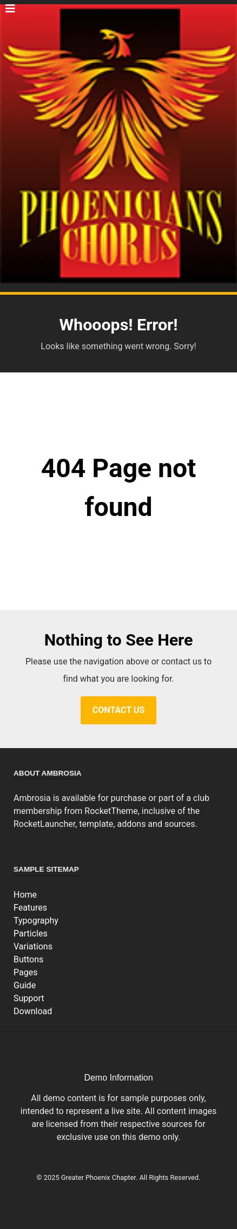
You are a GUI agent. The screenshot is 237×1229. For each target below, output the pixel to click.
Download (33, 1011)
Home (25, 895)
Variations (33, 946)
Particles (31, 933)
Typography (36, 920)
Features (30, 907)
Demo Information (118, 1077)
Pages (25, 972)
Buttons (28, 959)
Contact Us (118, 710)
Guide (25, 985)
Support (29, 998)
